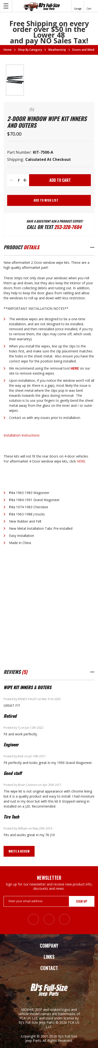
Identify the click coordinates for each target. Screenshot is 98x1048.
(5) (32, 109)
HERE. (81, 461)
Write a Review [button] (19, 851)
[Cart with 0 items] (89, 6)
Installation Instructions (22, 435)
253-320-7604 (67, 226)
